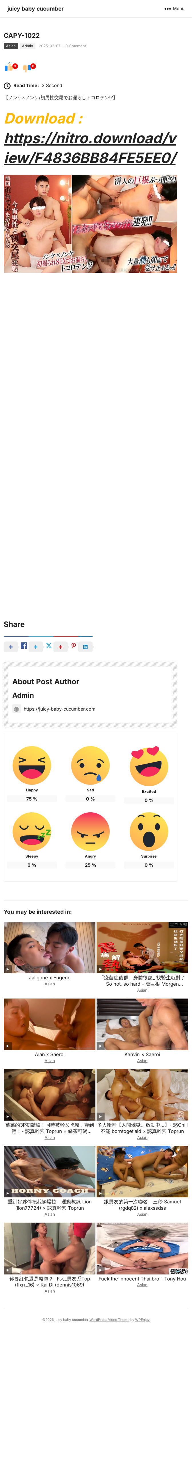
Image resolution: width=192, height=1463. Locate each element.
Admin (27, 175)
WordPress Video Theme (109, 1450)
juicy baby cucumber (35, 8)
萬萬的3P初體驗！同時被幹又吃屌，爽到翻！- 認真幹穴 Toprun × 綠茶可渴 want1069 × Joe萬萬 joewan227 (49, 1261)
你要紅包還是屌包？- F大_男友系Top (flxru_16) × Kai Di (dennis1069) (49, 1412)
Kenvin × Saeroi (142, 1184)
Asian (11, 175)
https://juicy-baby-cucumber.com (53, 839)
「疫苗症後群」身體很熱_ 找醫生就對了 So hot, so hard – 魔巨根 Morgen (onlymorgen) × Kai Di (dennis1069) (142, 1114)
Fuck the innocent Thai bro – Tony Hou (142, 1408)
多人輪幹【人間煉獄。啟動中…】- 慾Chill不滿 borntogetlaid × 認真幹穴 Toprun (142, 1258)
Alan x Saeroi (50, 1184)
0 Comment (75, 175)
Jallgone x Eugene (50, 1108)
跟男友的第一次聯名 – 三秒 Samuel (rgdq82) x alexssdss (142, 1335)
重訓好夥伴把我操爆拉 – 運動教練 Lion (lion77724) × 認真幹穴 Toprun (50, 1335)
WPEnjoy (142, 1450)
